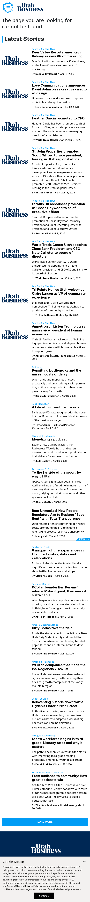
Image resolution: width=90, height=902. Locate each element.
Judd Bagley (42, 461)
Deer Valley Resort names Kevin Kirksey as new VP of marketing (57, 54)
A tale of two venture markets (55, 407)
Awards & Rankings (43, 661)
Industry (37, 367)
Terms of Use (13, 886)
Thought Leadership (43, 436)
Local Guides (40, 698)
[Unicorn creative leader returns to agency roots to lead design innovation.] (15, 93)
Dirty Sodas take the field (52, 628)
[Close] (84, 861)
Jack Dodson (43, 501)
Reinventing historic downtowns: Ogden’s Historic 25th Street (58, 704)
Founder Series (41, 584)
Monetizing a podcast (49, 439)
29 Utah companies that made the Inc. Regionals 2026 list (59, 667)
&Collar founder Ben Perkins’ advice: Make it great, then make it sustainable (59, 591)
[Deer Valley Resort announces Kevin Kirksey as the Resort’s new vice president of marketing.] (15, 60)
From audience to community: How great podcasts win (59, 778)
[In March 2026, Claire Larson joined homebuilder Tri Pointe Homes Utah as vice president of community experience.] (15, 298)
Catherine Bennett (46, 653)
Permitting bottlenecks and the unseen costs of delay (56, 372)
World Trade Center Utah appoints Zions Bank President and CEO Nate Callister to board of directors (59, 250)
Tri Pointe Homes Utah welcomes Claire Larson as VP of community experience (59, 293)
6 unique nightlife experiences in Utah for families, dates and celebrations (58, 554)
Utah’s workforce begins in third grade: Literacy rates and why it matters (57, 743)
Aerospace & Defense (44, 469)
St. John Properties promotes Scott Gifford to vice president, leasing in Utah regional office (57, 155)
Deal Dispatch (40, 404)
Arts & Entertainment (45, 624)
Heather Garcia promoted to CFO (58, 118)
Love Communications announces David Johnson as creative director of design (60, 89)
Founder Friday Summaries (47, 772)
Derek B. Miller (43, 764)
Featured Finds (41, 547)
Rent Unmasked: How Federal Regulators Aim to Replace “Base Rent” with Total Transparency (58, 515)
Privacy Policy (32, 886)
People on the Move (43, 49)
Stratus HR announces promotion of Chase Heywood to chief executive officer (58, 208)
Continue (44, 895)
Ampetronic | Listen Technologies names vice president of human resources (58, 330)
